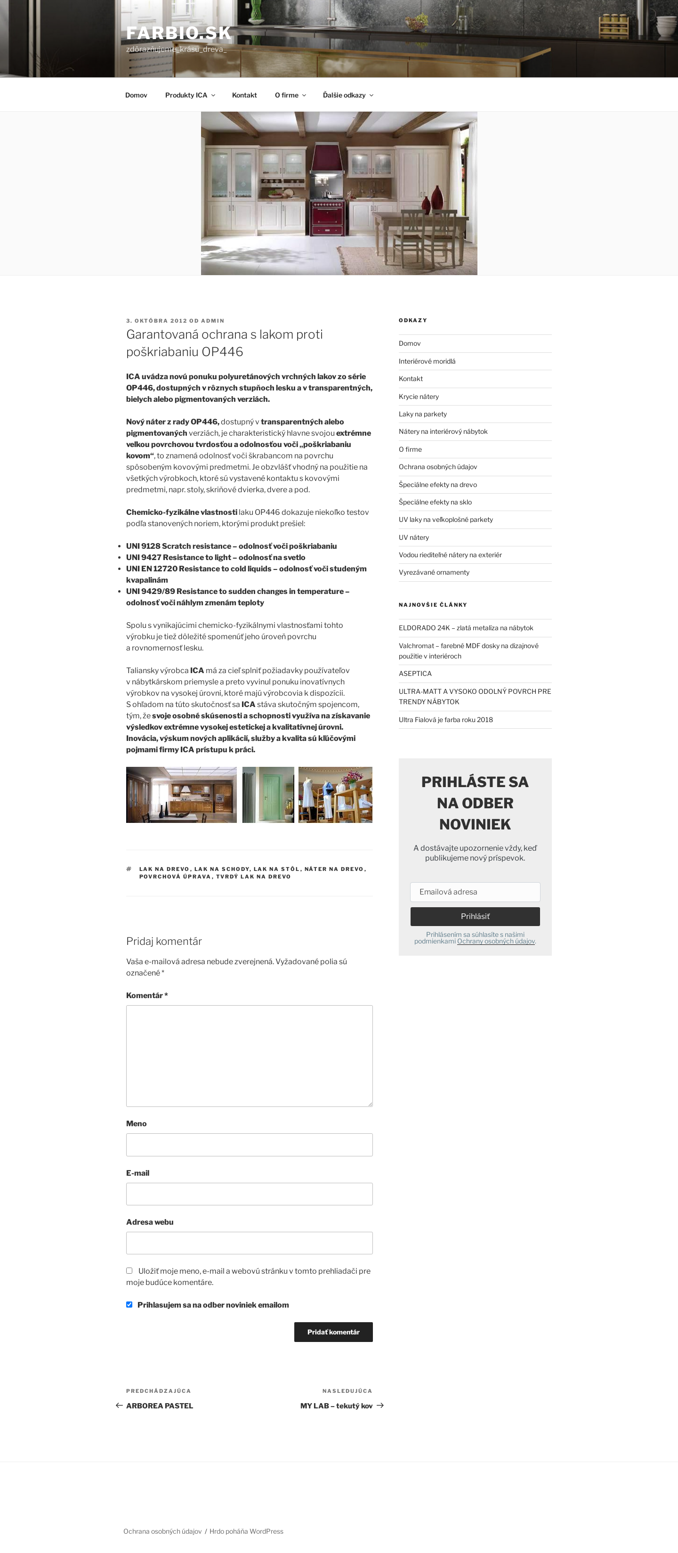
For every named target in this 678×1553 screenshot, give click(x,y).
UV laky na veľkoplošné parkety (446, 519)
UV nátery (414, 537)
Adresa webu (150, 1222)
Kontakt (244, 95)
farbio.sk (179, 33)
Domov (136, 95)
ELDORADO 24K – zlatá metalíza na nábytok (466, 628)
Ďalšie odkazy (349, 95)
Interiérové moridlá (427, 361)
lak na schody (222, 869)
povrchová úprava (175, 876)
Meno (136, 1123)
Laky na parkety (423, 414)
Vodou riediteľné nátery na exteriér (450, 555)
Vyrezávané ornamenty (434, 572)
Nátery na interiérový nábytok (443, 431)
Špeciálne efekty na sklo (435, 502)
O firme (291, 95)
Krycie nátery (419, 396)
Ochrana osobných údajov (438, 467)
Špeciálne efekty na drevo (438, 484)
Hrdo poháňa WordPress (246, 1531)
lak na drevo (164, 869)
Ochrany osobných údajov (496, 941)
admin (213, 320)
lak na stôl (277, 869)
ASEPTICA (415, 673)
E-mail (137, 1173)
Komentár (147, 995)
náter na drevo (334, 869)
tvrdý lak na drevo (254, 876)
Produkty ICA (191, 95)
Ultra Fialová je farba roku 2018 (446, 720)
